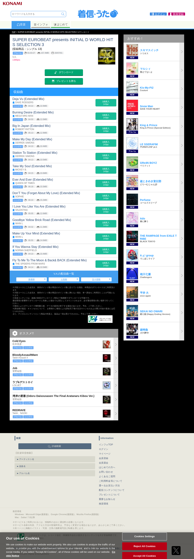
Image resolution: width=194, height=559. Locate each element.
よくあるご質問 (107, 467)
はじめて (60, 24)
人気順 (64, 279)
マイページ (105, 444)
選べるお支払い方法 (109, 476)
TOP (14, 32)
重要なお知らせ (107, 490)
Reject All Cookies (144, 550)
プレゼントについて (109, 485)
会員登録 (103, 449)
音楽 (21, 24)
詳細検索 (56, 437)
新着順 (31, 279)
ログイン (103, 440)
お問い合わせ (106, 463)
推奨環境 (103, 494)
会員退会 (103, 454)
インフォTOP (106, 435)
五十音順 (96, 279)
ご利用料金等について (110, 472)
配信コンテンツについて (111, 481)
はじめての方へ (107, 458)
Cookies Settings (144, 540)
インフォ (41, 24)
